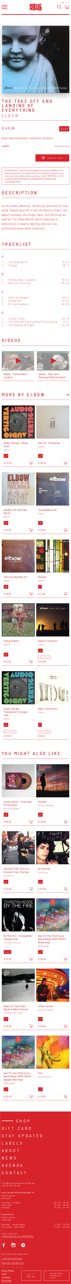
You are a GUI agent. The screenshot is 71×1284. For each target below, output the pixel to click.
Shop (23, 1120)
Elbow (11, 116)
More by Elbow (23, 394)
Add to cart (52, 157)
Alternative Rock (18, 138)
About (11, 1150)
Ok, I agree (31, 1275)
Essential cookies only (56, 1275)
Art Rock (48, 138)
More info (6, 1280)
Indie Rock (35, 138)
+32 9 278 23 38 (11, 1185)
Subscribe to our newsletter (18, 1236)
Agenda (13, 1165)
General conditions (13, 1263)
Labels (13, 1143)
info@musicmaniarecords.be (18, 1183)
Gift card (17, 1128)
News (10, 1157)
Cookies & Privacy (12, 1258)
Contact (15, 1172)
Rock (5, 138)
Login (67, 2)
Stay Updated (23, 1135)
